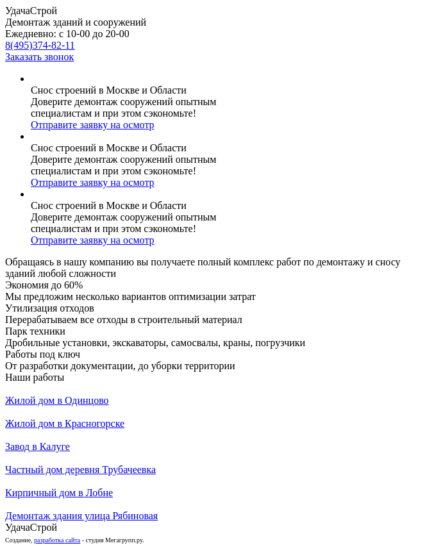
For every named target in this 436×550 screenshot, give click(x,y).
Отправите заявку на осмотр (93, 124)
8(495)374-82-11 (40, 45)
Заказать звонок (39, 56)
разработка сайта (57, 540)
